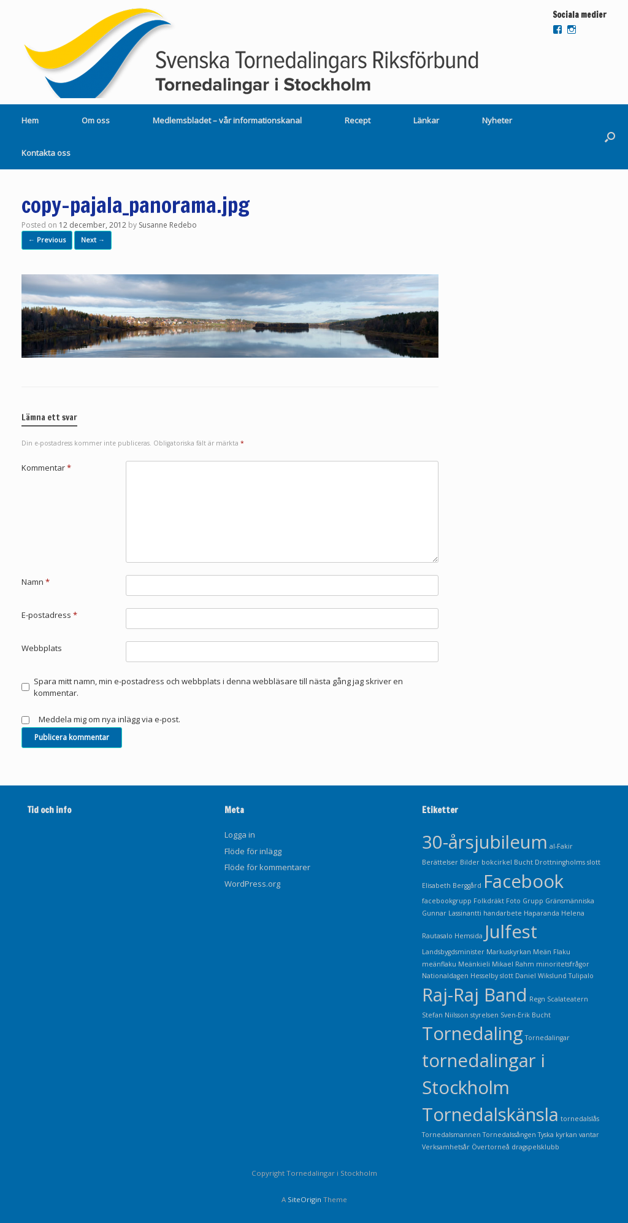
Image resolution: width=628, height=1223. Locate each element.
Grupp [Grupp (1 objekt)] (533, 901)
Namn (35, 581)
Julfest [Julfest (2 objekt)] (510, 931)
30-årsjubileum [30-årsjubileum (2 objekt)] (485, 842)
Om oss (96, 120)
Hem (30, 120)
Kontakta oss (46, 152)
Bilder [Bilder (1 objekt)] (470, 862)
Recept (357, 120)
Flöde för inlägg (252, 851)
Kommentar (46, 467)
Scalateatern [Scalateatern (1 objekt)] (567, 999)
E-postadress (49, 614)
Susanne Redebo (168, 225)
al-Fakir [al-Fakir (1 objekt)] (561, 846)
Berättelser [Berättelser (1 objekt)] (440, 862)
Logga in (239, 834)
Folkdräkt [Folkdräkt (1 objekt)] (488, 901)
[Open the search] (610, 136)
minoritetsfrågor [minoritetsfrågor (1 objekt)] (562, 964)
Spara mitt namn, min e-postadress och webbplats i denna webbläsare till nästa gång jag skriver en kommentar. (218, 687)
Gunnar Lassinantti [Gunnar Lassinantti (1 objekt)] (451, 913)
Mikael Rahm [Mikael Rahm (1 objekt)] (513, 964)
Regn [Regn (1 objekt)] (537, 999)
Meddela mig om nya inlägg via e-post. (109, 719)
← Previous (47, 239)
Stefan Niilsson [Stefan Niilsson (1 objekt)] (445, 1015)
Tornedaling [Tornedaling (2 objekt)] (472, 1033)
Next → (93, 239)
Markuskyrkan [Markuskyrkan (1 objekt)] (508, 951)
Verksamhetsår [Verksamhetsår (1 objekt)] (446, 1147)
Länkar (426, 120)
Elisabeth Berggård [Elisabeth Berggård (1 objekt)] (451, 885)
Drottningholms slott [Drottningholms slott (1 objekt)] (567, 862)
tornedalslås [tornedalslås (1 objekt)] (580, 1118)
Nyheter (497, 120)
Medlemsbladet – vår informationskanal (227, 120)
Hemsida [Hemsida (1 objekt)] (468, 936)
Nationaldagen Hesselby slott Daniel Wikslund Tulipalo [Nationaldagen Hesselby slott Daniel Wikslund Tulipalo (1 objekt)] (508, 975)
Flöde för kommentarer (267, 867)
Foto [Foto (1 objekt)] (513, 901)
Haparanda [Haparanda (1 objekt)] (541, 913)
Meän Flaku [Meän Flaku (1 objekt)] (551, 951)
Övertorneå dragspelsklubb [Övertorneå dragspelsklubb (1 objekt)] (515, 1147)
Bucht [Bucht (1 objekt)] (523, 862)
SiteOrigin (304, 1199)
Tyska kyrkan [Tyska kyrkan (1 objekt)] (557, 1134)
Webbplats (41, 648)
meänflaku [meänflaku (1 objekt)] (439, 964)
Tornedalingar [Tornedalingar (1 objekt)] (547, 1037)
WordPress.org (252, 883)
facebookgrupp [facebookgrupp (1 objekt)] (447, 901)
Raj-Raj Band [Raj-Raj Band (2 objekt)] (474, 994)
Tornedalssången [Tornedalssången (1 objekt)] (509, 1134)
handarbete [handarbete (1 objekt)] (502, 913)
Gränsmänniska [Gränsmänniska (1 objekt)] (569, 901)
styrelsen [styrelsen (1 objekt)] (484, 1015)
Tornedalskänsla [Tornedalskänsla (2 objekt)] (490, 1114)
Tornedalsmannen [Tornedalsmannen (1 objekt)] (451, 1134)
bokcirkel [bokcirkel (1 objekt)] (496, 862)
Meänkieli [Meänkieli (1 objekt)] (474, 964)
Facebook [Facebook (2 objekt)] (523, 881)
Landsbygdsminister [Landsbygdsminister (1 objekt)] (453, 951)
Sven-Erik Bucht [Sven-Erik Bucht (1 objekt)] (525, 1015)
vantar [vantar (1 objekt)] (589, 1134)
